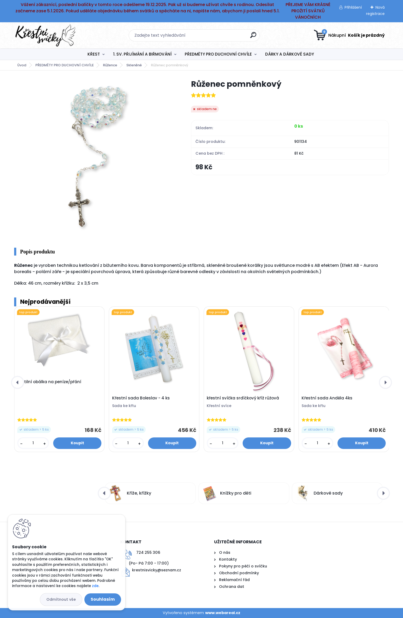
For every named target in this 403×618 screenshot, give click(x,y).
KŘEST (94, 54)
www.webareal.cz (222, 612)
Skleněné (134, 65)
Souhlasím (103, 599)
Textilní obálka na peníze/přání (49, 381)
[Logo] (46, 35)
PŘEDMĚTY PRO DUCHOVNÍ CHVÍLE (218, 54)
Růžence (110, 65)
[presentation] (17, 382)
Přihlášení (353, 7)
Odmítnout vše (61, 599)
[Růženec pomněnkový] (94, 157)
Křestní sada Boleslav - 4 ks (141, 398)
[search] (253, 37)
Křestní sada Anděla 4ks (327, 398)
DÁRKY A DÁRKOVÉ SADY (289, 54)
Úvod (21, 65)
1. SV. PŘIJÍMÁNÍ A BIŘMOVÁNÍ (142, 54)
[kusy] (33, 443)
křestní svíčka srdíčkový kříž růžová (243, 398)
